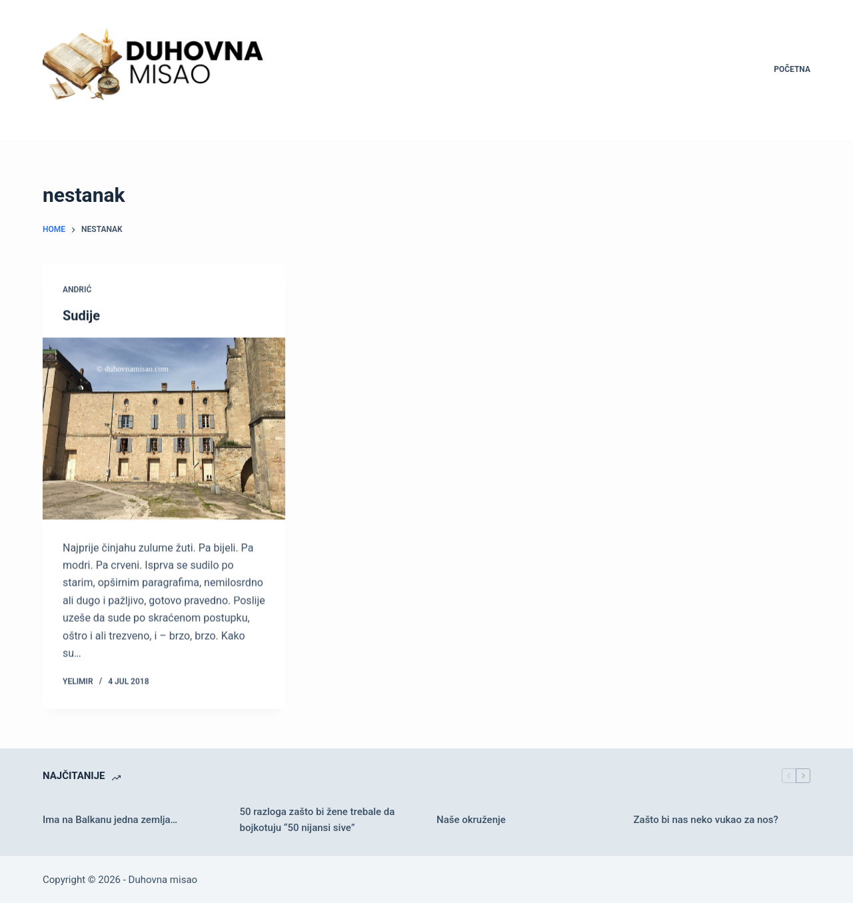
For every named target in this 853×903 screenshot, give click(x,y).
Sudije (81, 316)
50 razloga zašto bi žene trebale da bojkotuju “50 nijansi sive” (317, 820)
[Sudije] (164, 429)
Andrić (77, 290)
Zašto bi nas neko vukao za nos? (706, 820)
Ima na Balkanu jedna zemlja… (110, 820)
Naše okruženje (471, 820)
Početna (792, 69)
